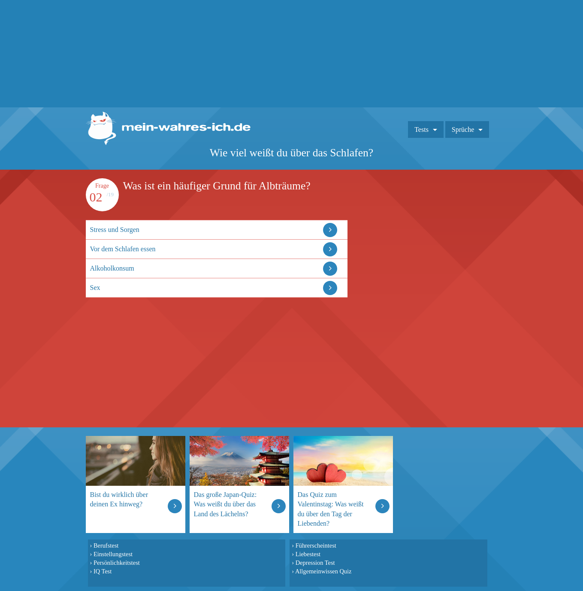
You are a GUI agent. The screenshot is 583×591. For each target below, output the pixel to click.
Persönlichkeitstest (117, 562)
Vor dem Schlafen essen (123, 249)
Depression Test (315, 562)
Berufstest (106, 545)
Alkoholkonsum (112, 268)
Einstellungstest (113, 554)
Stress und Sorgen (114, 229)
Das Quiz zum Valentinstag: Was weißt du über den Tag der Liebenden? (331, 509)
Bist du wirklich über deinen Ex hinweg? (119, 499)
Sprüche (463, 129)
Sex (95, 287)
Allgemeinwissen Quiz (323, 571)
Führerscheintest (316, 545)
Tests (421, 129)
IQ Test (103, 571)
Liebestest (308, 554)
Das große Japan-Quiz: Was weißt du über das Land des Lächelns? (225, 504)
